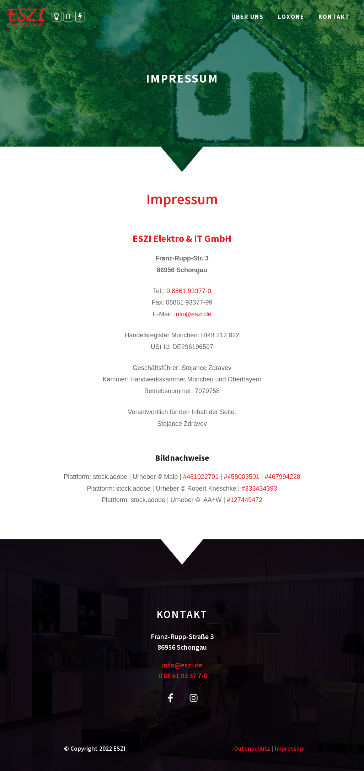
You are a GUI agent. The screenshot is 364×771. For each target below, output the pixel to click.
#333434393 (259, 488)
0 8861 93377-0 (188, 291)
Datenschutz (252, 748)
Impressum (290, 748)
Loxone (291, 17)
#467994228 (282, 476)
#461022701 (201, 476)
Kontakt (334, 17)
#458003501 (241, 476)
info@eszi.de (192, 314)
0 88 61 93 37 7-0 (183, 675)
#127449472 (244, 499)
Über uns (247, 17)
